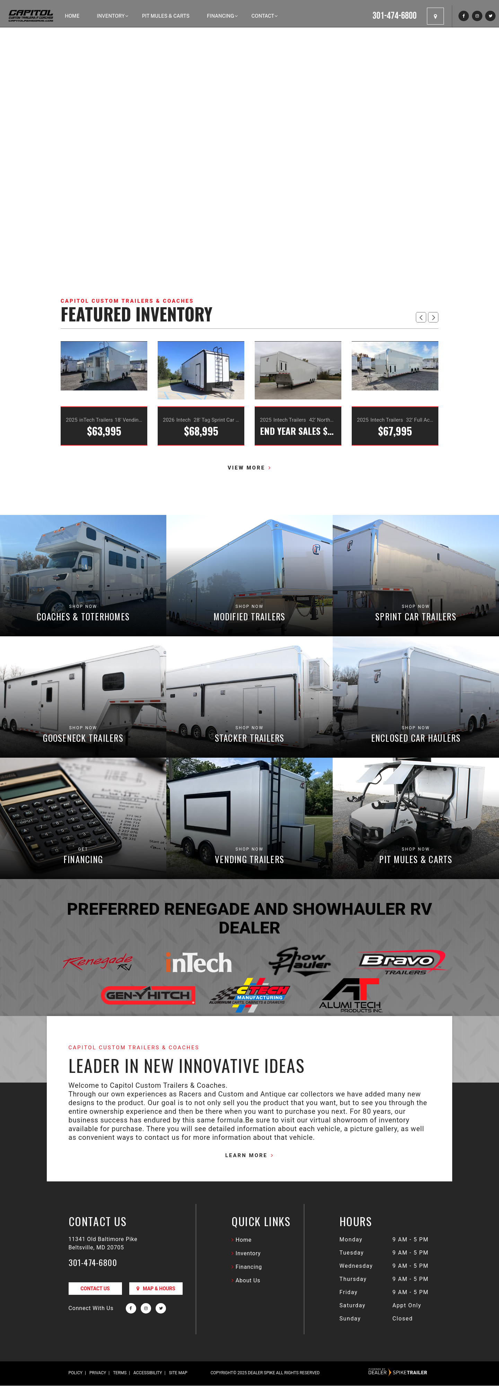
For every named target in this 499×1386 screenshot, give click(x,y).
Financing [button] (220, 16)
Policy (76, 1373)
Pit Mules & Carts (166, 16)
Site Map (178, 1373)
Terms (119, 1373)
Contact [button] (263, 16)
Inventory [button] (110, 16)
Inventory (248, 1253)
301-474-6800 (93, 1262)
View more (246, 468)
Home (72, 16)
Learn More (246, 1156)
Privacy (97, 1373)
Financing (249, 1267)
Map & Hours (156, 1289)
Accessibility (147, 1373)
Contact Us (95, 1289)
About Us (248, 1280)
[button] (421, 317)
